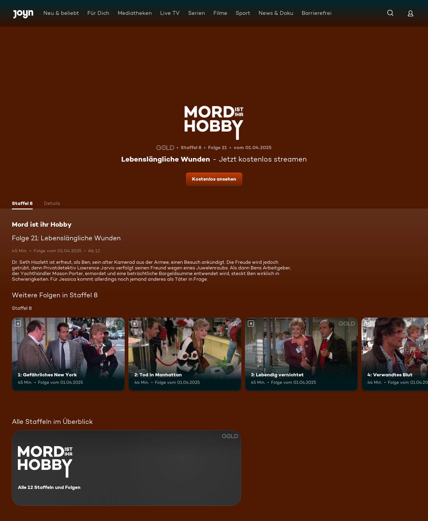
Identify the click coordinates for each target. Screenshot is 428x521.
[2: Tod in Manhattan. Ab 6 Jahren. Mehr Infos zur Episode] (184, 354)
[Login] (410, 13)
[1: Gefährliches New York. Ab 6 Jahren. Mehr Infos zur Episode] (68, 354)
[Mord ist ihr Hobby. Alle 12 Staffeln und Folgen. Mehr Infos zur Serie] (126, 468)
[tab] (22, 204)
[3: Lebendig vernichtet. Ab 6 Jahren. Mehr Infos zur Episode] (301, 354)
